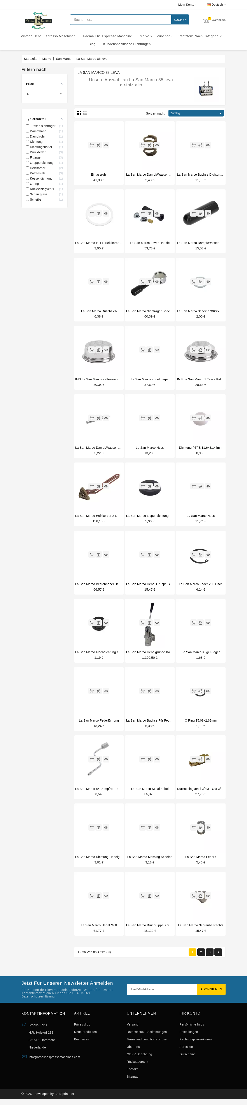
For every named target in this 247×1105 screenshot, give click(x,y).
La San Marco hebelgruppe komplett (152, 654)
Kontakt (132, 1073)
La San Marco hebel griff (99, 929)
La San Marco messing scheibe (149, 860)
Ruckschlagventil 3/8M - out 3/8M (201, 791)
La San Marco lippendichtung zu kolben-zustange (162, 517)
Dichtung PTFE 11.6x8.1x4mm (200, 449)
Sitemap (132, 1080)
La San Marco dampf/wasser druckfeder (155, 174)
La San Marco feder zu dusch (201, 586)
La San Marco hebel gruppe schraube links (158, 586)
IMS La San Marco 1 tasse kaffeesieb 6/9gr (208, 380)
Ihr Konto (189, 1017)
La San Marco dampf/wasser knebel (203, 243)
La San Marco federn (200, 860)
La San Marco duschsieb (99, 312)
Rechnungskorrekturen (195, 1043)
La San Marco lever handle (150, 243)
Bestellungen (188, 1036)
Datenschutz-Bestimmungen (147, 1036)
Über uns (133, 1051)
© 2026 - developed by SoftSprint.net (47, 1099)
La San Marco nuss (150, 449)
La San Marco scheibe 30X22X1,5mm (204, 312)
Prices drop (82, 1028)
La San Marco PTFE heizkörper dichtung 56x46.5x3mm (115, 243)
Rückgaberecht (137, 1066)
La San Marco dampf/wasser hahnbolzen (105, 449)
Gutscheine (187, 1058)
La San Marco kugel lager (150, 380)
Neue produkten (85, 1036)
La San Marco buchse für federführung (154, 723)
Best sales (81, 1043)
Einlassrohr (99, 174)
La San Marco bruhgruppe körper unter (154, 929)
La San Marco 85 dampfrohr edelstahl (102, 791)
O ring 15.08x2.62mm (201, 723)
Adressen (186, 1051)
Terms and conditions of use (147, 1043)
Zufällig (196, 113)
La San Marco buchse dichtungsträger (204, 174)
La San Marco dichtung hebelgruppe (101, 860)
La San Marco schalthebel (149, 791)
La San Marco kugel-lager (201, 654)
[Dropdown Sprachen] (211, 4)
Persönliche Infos (191, 1028)
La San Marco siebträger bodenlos (151, 312)
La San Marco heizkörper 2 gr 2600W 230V (106, 517)
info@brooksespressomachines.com (54, 1061)
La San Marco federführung (99, 723)
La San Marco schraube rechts (200, 929)
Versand (132, 1028)
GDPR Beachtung (139, 1058)
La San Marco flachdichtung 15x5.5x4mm (105, 654)
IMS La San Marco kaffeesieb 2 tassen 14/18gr (109, 380)
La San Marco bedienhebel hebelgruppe (104, 586)
